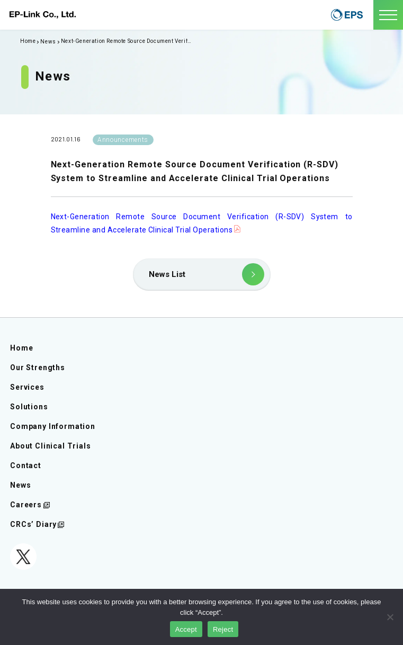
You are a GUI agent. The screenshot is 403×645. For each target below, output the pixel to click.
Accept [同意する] (186, 629)
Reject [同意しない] (223, 629)
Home (21, 348)
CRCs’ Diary (33, 524)
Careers (26, 504)
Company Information (52, 426)
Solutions (29, 406)
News (48, 41)
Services (27, 387)
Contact (25, 465)
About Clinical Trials (50, 446)
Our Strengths (37, 367)
